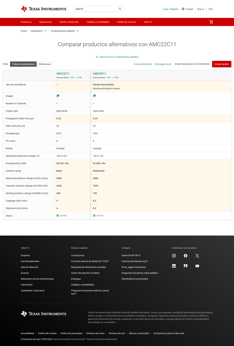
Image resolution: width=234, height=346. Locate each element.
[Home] (43, 9)
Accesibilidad (27, 333)
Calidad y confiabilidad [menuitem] (97, 22)
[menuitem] (211, 22)
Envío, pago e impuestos (134, 267)
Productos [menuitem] (26, 22)
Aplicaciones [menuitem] (45, 22)
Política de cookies (47, 333)
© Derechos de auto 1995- (36, 339)
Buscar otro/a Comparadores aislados (117, 57)
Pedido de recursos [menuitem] (126, 22)
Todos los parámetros (23, 64)
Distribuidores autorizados (135, 279)
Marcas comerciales (139, 333)
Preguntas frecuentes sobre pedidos (140, 273)
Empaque (76, 279)
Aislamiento (37, 31)
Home (24, 31)
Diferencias (45, 64)
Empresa (25, 255)
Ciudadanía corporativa (33, 290)
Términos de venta (95, 333)
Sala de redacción (30, 267)
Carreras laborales (30, 261)
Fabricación (27, 284)
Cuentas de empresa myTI (135, 261)
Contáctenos (77, 255)
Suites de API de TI (131, 255)
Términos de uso (117, 333)
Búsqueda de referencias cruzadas (88, 267)
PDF (72, 77)
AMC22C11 (63, 73)
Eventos (25, 273)
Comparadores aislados (63, 31)
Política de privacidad (71, 333)
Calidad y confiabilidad (82, 284)
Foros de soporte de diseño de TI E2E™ (90, 261)
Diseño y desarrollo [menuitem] (69, 22)
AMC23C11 (99, 73)
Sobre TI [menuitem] (148, 22)
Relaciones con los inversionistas (37, 279)
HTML (79, 77)
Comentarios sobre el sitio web (168, 333)
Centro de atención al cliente (85, 273)
